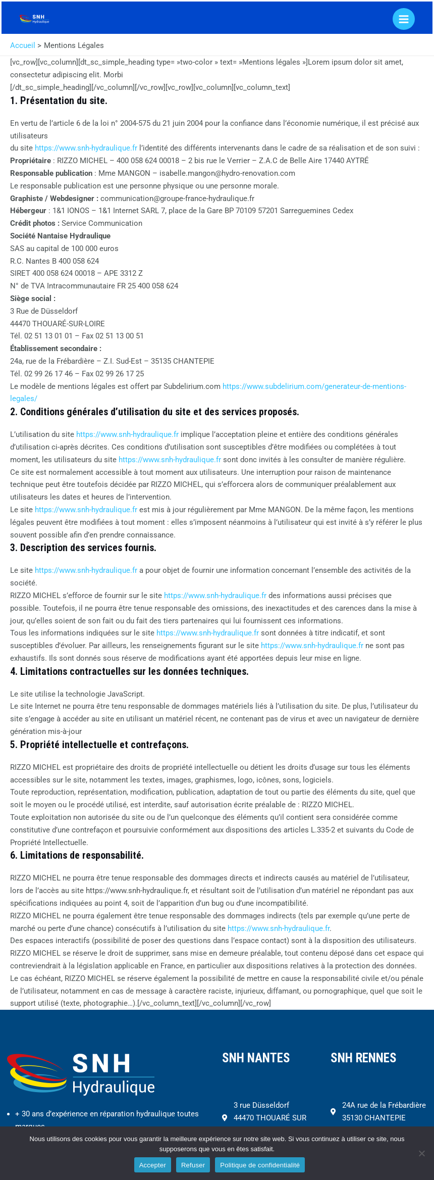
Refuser (193, 1165)
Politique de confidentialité (260, 1165)
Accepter (152, 1165)
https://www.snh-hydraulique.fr (86, 148)
